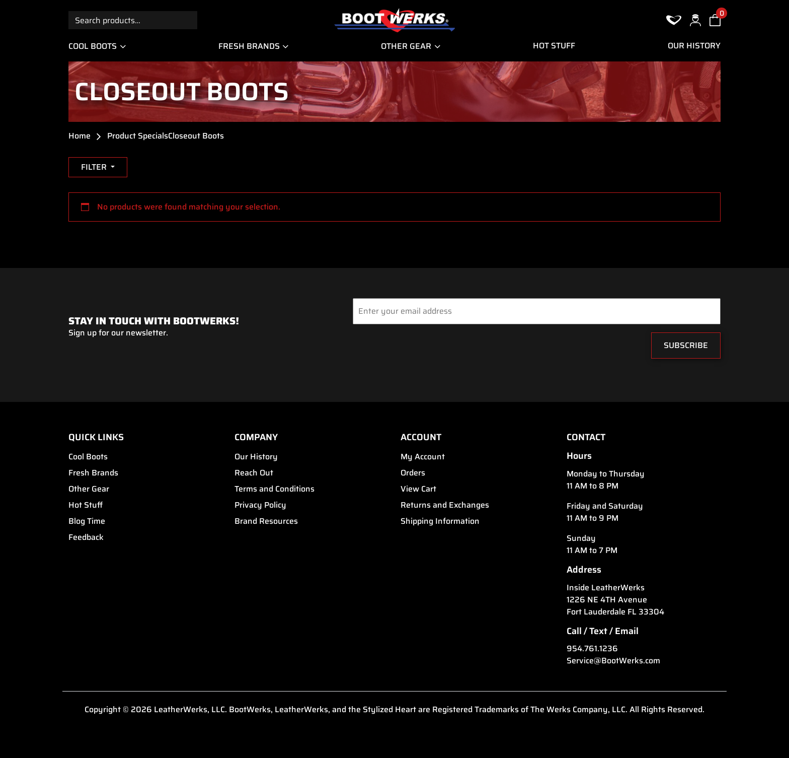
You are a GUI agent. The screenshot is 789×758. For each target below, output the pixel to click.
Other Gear (406, 46)
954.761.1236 (592, 649)
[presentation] (414, 348)
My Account (423, 457)
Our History (694, 46)
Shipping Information (440, 521)
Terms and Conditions (274, 489)
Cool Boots (92, 46)
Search (188, 20)
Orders (413, 473)
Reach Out (253, 473)
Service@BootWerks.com (613, 661)
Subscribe (686, 345)
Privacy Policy (260, 505)
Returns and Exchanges (445, 505)
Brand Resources (266, 521)
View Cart (418, 489)
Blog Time (86, 521)
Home (79, 136)
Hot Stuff (554, 46)
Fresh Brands (249, 46)
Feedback (86, 537)
